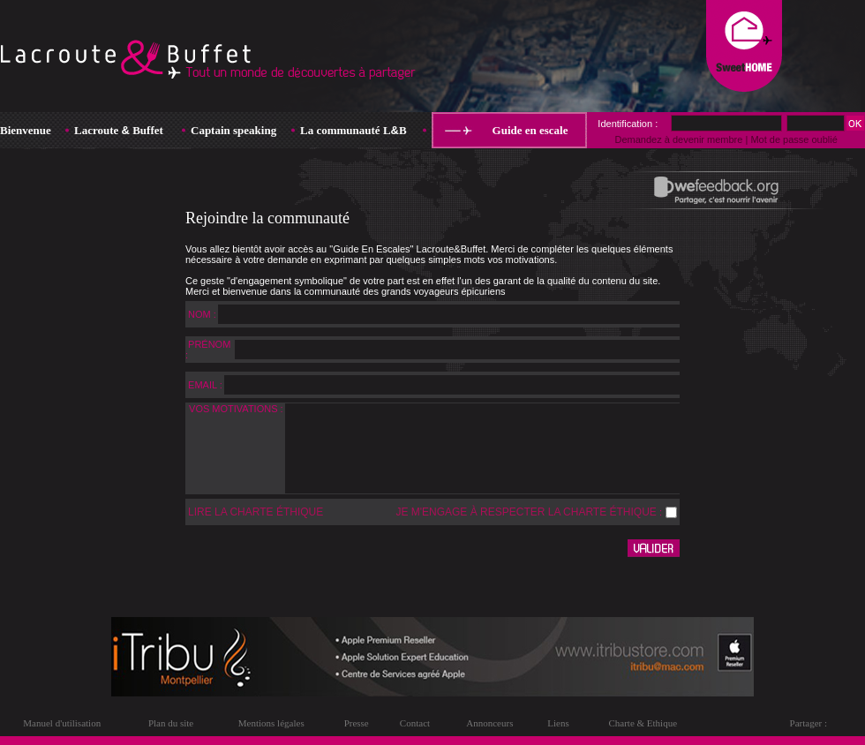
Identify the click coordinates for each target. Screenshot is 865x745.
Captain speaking (233, 130)
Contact (415, 723)
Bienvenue (25, 130)
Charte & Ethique (642, 723)
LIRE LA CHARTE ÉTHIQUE (255, 512)
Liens (557, 723)
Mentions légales (271, 723)
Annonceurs (489, 723)
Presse (356, 723)
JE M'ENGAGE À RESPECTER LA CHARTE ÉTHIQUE (525, 512)
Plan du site (170, 723)
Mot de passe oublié (793, 139)
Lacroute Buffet (118, 130)
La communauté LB (353, 130)
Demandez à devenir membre (678, 139)
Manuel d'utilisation (62, 723)
